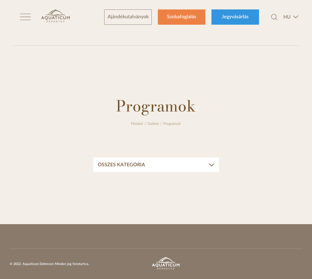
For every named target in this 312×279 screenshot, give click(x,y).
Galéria (153, 123)
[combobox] (291, 17)
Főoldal (137, 123)
